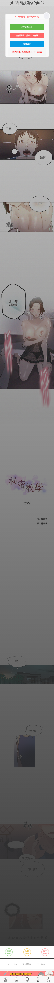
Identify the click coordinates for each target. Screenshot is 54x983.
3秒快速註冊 (27, 27)
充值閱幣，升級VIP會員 (27, 35)
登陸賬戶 (27, 44)
